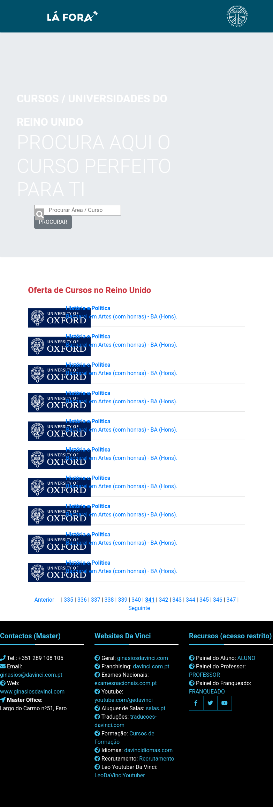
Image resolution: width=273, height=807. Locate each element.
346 (217, 599)
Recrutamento (156, 758)
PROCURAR (53, 222)
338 (109, 599)
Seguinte (139, 608)
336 (82, 599)
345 (204, 599)
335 (68, 599)
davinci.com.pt (151, 666)
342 (163, 599)
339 (122, 599)
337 (95, 599)
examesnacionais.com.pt (125, 683)
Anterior (44, 599)
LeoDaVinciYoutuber (119, 775)
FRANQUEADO (207, 691)
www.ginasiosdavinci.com (32, 691)
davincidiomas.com (148, 750)
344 (190, 599)
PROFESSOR (204, 675)
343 (177, 599)
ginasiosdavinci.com (142, 658)
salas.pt (155, 708)
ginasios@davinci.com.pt (31, 675)
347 (231, 599)
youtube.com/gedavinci (123, 700)
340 (136, 599)
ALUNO (246, 658)
